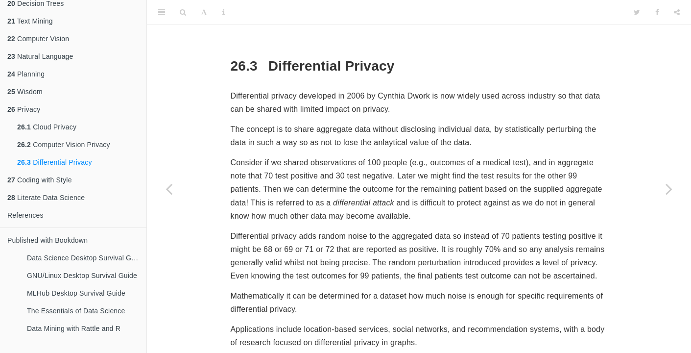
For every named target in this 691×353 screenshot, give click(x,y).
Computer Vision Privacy (63, 145)
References (25, 215)
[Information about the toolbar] (223, 12)
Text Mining (30, 21)
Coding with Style (39, 180)
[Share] (677, 12)
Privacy (23, 109)
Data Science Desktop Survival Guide (85, 258)
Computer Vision (38, 39)
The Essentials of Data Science (76, 311)
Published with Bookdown (47, 240)
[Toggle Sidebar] (161, 12)
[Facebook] (657, 12)
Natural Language (40, 56)
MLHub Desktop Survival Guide (76, 293)
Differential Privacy (54, 162)
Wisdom (25, 92)
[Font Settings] (203, 12)
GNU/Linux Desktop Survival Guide (82, 275)
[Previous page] (169, 189)
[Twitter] (636, 12)
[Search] (182, 12)
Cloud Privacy (46, 127)
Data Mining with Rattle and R (73, 328)
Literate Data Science (46, 198)
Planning (26, 74)
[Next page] (669, 189)
